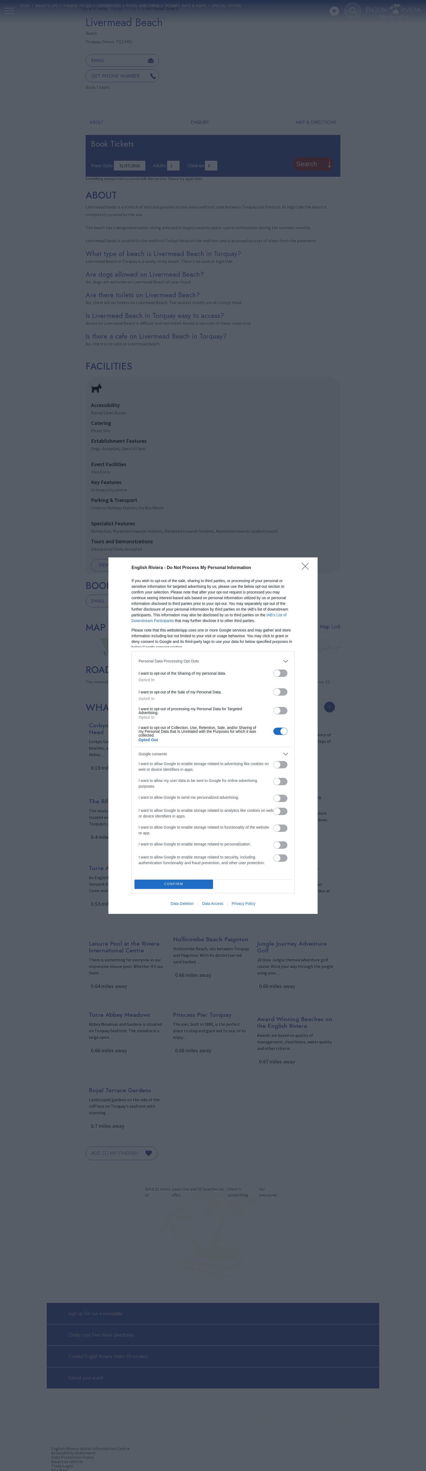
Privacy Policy (243, 903)
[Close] (307, 568)
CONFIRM (174, 884)
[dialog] (213, 735)
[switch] (280, 673)
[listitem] (213, 661)
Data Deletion (182, 903)
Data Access (212, 903)
